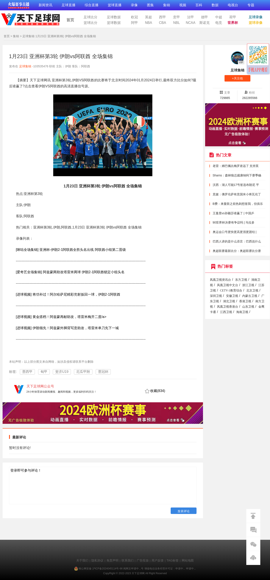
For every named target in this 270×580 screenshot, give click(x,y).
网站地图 (188, 560)
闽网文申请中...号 (133, 568)
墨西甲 (27, 371)
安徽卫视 (232, 296)
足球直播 (68, 5)
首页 (70, 20)
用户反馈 (157, 560)
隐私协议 (97, 560)
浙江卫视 (248, 285)
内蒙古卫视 (249, 296)
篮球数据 (114, 23)
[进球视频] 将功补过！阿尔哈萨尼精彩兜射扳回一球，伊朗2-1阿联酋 (68, 294)
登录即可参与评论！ (25, 470)
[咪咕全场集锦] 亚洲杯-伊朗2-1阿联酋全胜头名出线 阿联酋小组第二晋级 (71, 249)
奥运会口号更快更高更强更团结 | (235, 232)
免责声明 (112, 560)
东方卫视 (241, 279)
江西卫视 (226, 312)
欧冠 (134, 17)
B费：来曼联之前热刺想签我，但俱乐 (238, 203)
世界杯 (233, 23)
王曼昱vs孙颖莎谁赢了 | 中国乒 (233, 213)
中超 (218, 17)
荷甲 (232, 17)
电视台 (233, 5)
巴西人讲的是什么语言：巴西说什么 (237, 241)
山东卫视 (248, 306)
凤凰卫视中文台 (227, 285)
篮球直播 (115, 5)
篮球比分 (90, 23)
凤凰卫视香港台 (227, 306)
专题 (250, 5)
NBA (148, 23)
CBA (162, 23)
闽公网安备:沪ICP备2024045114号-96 (100, 568)
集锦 (166, 5)
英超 (148, 17)
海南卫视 (242, 312)
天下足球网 (30, 18)
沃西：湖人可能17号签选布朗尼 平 (236, 185)
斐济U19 (61, 371)
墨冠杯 (103, 371)
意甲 (176, 17)
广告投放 (143, 560)
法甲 (190, 17)
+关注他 (237, 78)
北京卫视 (252, 290)
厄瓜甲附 (83, 371)
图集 (150, 5)
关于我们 (82, 560)
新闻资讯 (45, 5)
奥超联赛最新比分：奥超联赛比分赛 (237, 251)
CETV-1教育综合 (231, 290)
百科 (198, 5)
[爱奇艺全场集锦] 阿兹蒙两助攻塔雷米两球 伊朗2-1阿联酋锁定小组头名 (70, 272)
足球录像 (255, 17)
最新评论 (19, 437)
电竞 (218, 23)
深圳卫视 (216, 296)
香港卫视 (245, 301)
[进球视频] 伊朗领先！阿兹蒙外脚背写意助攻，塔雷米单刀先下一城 (67, 328)
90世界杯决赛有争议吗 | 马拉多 (234, 222)
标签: (13, 371)
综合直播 (91, 5)
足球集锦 (28, 36)
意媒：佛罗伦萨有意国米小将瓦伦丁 (237, 194)
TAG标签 (173, 560)
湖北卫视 (229, 301)
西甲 (162, 17)
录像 (134, 5)
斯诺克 (204, 23)
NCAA (190, 23)
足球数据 (114, 17)
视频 (182, 5)
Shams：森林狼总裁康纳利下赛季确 (237, 175)
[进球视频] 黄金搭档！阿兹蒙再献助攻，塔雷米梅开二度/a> (61, 317)
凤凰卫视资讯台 (220, 279)
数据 (215, 5)
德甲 (204, 17)
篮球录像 (255, 23)
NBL (176, 23)
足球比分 (90, 17)
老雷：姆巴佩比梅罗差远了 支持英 (236, 166)
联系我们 (128, 560)
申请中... (180, 568)
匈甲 (44, 371)
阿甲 (134, 23)
